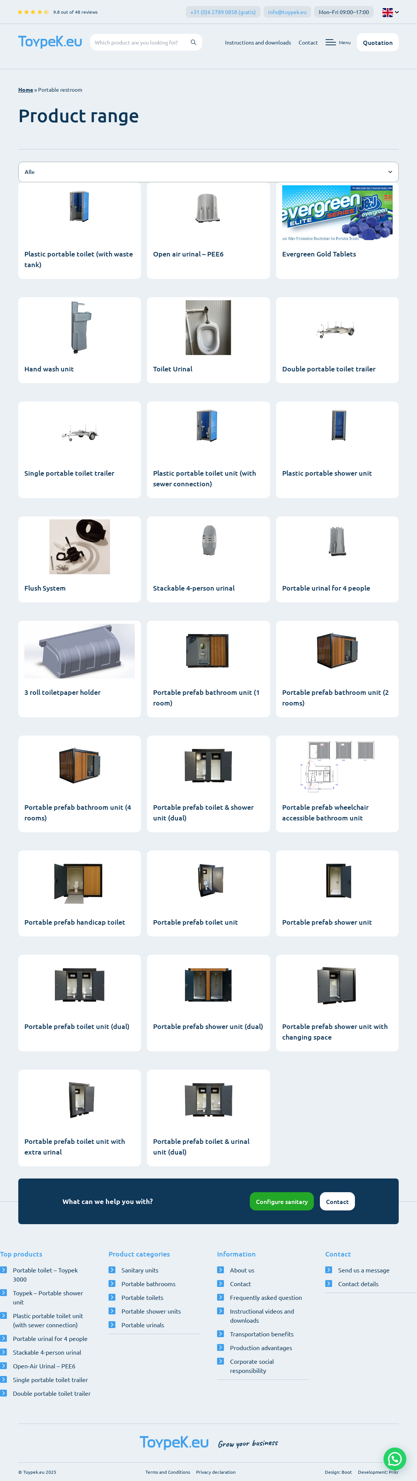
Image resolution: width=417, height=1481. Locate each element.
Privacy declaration (216, 1472)
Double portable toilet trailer (52, 1393)
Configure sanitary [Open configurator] (282, 1201)
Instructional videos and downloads (262, 1315)
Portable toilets (142, 1297)
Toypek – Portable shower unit (48, 1297)
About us (242, 1270)
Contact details (358, 1283)
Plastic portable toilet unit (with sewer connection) (48, 1320)
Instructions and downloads (258, 42)
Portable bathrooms (148, 1283)
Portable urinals (142, 1324)
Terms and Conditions (167, 1472)
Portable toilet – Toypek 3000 (45, 1274)
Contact (308, 42)
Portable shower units (151, 1311)
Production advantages (261, 1347)
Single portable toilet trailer (50, 1379)
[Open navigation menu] (338, 42)
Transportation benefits (262, 1334)
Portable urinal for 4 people (50, 1338)
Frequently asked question (266, 1297)
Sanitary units (139, 1270)
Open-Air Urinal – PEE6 (44, 1366)
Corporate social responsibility (252, 1365)
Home (25, 89)
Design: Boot (338, 1472)
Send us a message (364, 1270)
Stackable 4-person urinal (47, 1352)
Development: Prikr (378, 1472)
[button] (394, 1459)
